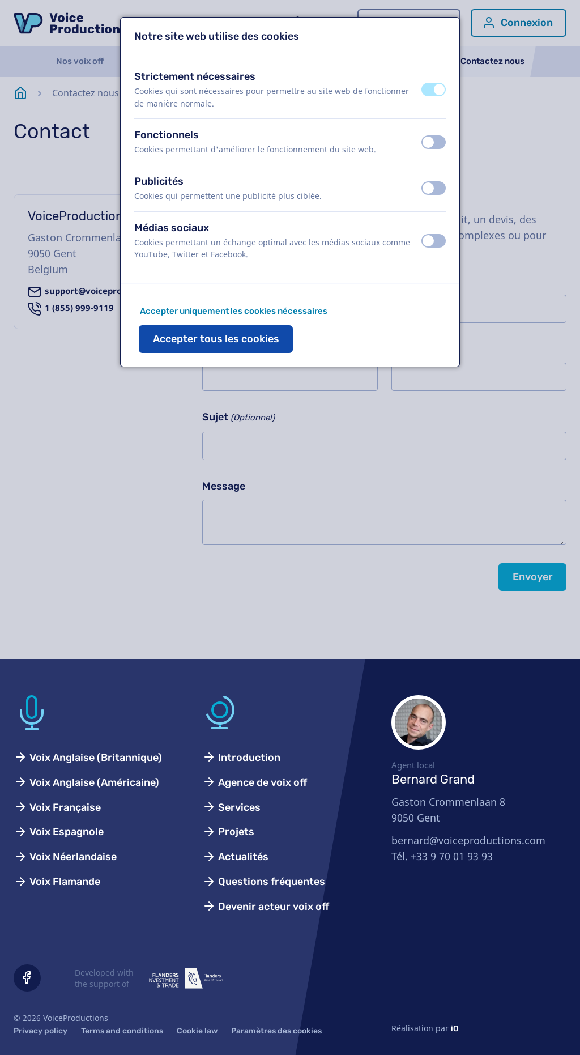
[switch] (433, 89)
